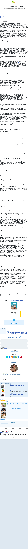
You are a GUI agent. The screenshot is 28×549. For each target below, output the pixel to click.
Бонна (4, 432)
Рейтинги (1, 432)
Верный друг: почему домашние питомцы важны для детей (17, 404)
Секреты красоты (5, 373)
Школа (8, 331)
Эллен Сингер (16, 12)
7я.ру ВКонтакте (8, 431)
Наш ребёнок (6, 432)
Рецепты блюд (11, 393)
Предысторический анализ (4, 17)
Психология (16, 422)
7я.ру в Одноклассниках (9, 431)
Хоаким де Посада (3, 12)
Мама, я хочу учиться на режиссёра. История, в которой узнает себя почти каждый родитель (17, 333)
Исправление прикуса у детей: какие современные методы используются (17, 414)
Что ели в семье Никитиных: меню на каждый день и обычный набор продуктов (17, 385)
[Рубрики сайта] (1, 2)
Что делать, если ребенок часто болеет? (18, 408)
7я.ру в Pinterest (6, 431)
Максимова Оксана (6, 297)
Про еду (11, 384)
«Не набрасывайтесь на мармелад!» (17, 300)
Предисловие (2, 16)
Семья (11, 422)
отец (18, 62)
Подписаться (14, 323)
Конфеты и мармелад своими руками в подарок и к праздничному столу (17, 394)
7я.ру (11, 431)
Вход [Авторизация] (26, 1)
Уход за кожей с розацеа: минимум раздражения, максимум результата (16, 329)
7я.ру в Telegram (5, 431)
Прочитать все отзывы (14, 351)
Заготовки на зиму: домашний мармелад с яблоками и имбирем (17, 390)
